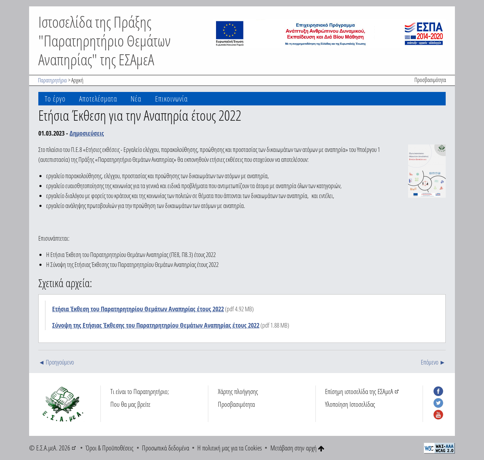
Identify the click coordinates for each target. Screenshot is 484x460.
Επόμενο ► (433, 362)
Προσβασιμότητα (430, 80)
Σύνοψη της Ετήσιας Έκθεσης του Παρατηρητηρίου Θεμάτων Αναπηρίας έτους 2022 (155, 325)
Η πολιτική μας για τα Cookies (229, 448)
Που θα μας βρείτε (130, 404)
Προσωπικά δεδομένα (165, 448)
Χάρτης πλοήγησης (238, 391)
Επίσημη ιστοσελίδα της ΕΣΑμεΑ (359, 391)
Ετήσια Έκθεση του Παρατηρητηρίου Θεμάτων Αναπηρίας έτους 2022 (138, 309)
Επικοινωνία (171, 98)
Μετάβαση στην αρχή (297, 448)
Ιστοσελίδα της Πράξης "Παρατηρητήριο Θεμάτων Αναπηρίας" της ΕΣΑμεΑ (104, 40)
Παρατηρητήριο (52, 80)
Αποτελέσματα (98, 98)
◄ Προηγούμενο (55, 362)
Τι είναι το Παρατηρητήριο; (139, 391)
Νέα (136, 98)
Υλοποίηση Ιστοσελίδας (350, 404)
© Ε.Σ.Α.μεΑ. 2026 (49, 448)
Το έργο (55, 98)
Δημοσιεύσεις (87, 133)
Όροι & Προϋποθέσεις (109, 448)
